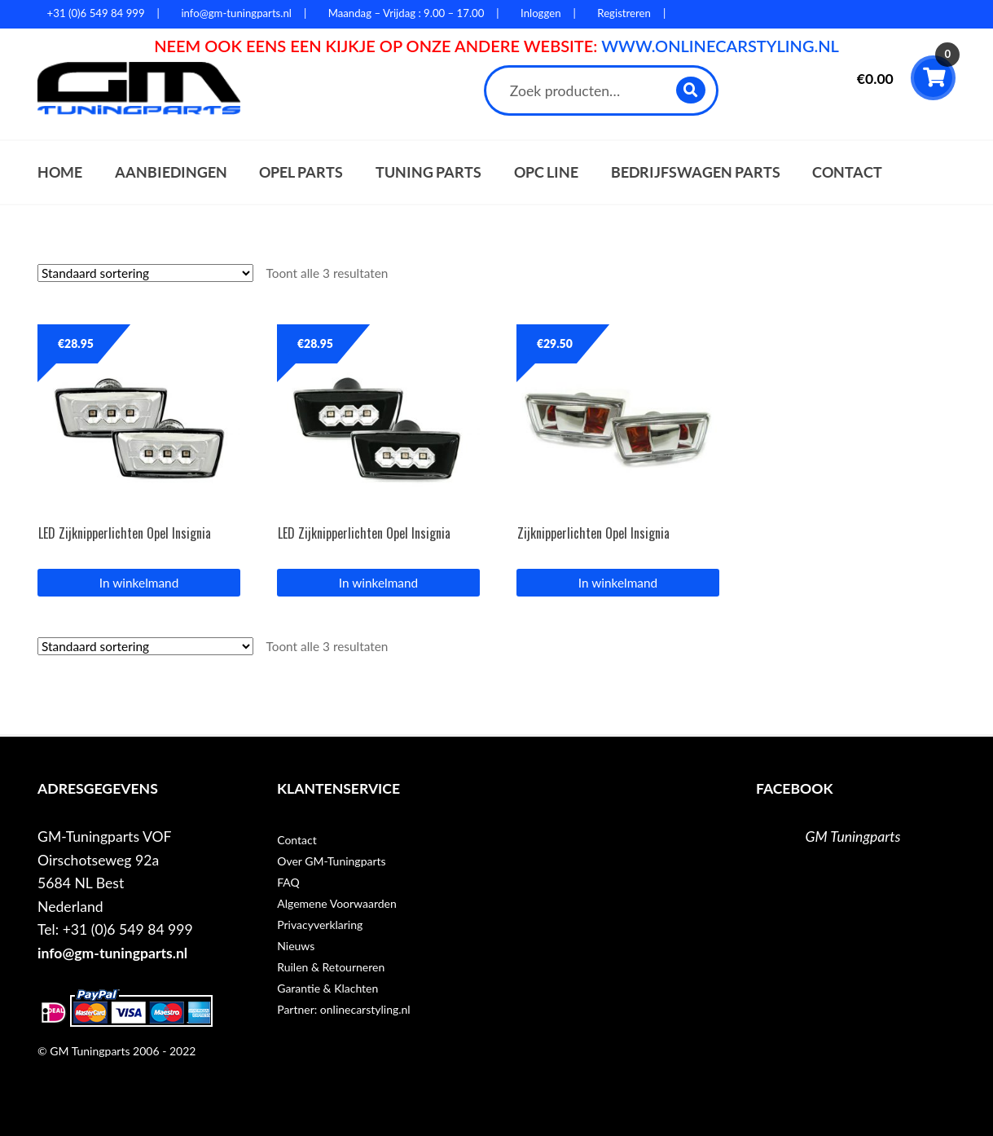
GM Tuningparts (853, 836)
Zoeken (692, 90)
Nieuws (295, 946)
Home (59, 172)
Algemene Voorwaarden (337, 903)
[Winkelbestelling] (145, 273)
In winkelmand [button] (138, 582)
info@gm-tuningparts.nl (112, 953)
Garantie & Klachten (327, 988)
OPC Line (546, 172)
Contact (847, 172)
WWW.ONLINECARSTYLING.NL (720, 45)
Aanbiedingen (171, 172)
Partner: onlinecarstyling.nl (343, 1009)
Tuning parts (428, 172)
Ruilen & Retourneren (330, 967)
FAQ (288, 882)
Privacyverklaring (319, 924)
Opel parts (301, 172)
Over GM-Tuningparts (331, 861)
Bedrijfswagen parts (695, 172)
